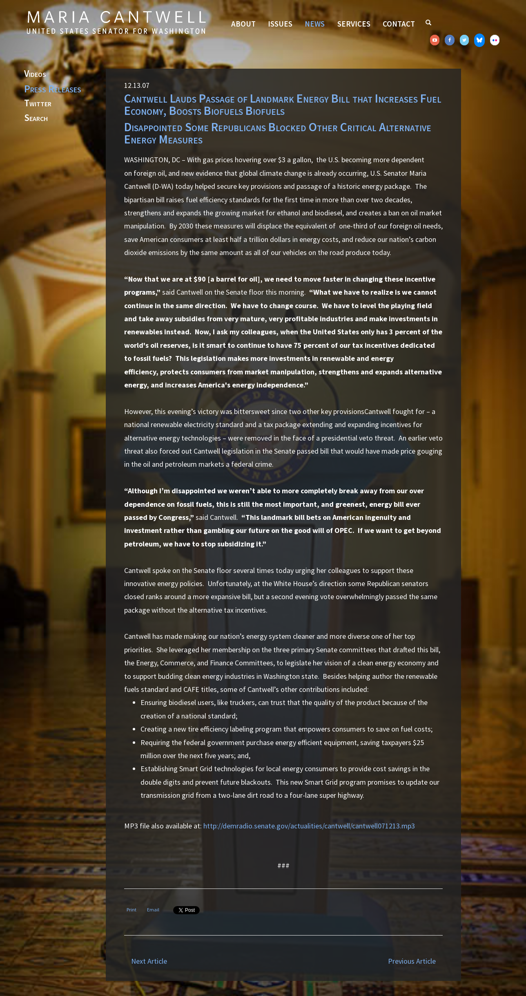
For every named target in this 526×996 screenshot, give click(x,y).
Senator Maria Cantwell (116, 22)
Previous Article (412, 961)
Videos (35, 74)
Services (353, 24)
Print (131, 909)
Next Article (149, 961)
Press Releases (52, 88)
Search (36, 118)
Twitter (37, 103)
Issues (280, 24)
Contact (399, 24)
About (243, 24)
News (315, 24)
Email (153, 909)
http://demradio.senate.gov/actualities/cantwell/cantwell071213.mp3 (309, 825)
